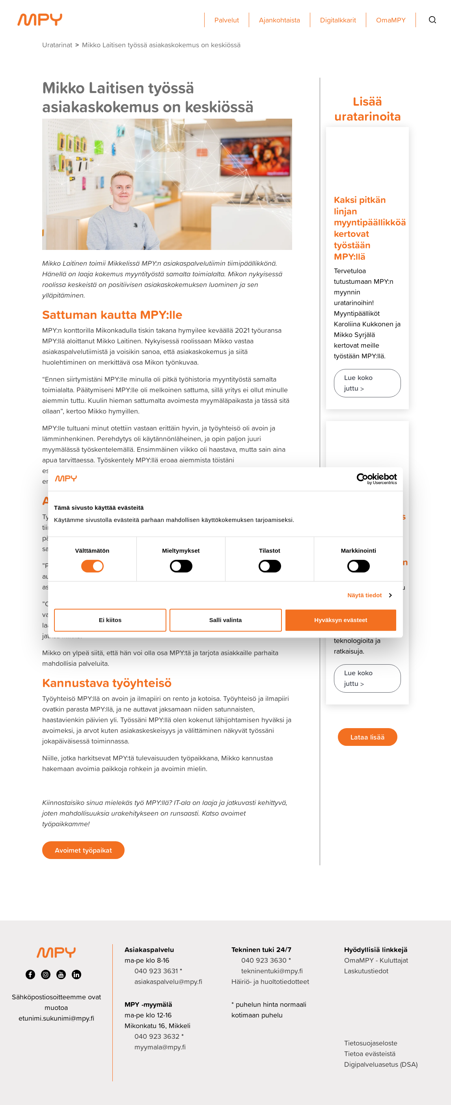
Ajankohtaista (279, 20)
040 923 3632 (156, 1036)
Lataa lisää (367, 737)
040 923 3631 (156, 971)
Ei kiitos (110, 620)
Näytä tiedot (365, 595)
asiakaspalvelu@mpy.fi (168, 981)
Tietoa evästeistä (369, 1053)
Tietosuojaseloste (370, 1043)
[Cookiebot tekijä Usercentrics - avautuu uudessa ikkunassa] (362, 479)
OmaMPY (391, 20)
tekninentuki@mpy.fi (272, 971)
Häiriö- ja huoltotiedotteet (270, 981)
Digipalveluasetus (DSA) (380, 1064)
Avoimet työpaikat (83, 850)
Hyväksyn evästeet (340, 620)
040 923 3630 (264, 960)
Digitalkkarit (338, 20)
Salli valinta (225, 620)
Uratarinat (57, 45)
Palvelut (226, 20)
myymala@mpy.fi (160, 1047)
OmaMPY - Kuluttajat (376, 960)
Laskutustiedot (366, 971)
